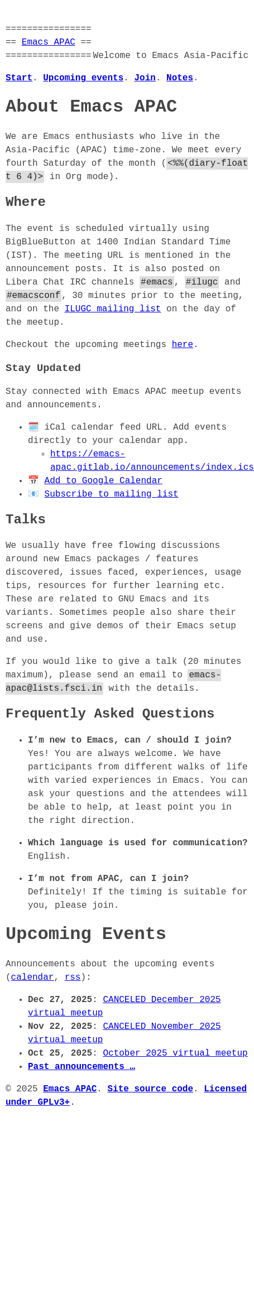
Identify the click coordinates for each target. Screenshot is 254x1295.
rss (73, 977)
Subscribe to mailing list (112, 494)
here (182, 345)
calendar (32, 977)
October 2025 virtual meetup (175, 1053)
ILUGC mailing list (113, 309)
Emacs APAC (48, 42)
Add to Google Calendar (103, 481)
